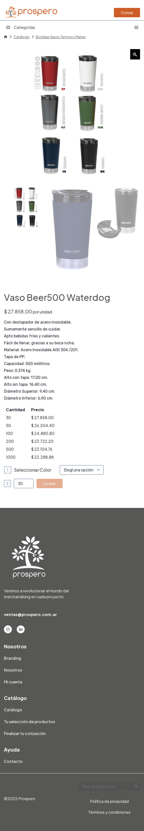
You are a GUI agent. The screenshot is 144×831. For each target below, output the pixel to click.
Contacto (13, 761)
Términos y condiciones (109, 812)
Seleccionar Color (32, 470)
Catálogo (22, 37)
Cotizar (127, 12)
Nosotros (13, 670)
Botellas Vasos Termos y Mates (61, 37)
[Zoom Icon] (135, 54)
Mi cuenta (13, 681)
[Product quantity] (24, 483)
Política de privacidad (109, 801)
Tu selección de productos (29, 721)
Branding (12, 658)
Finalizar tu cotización (25, 733)
